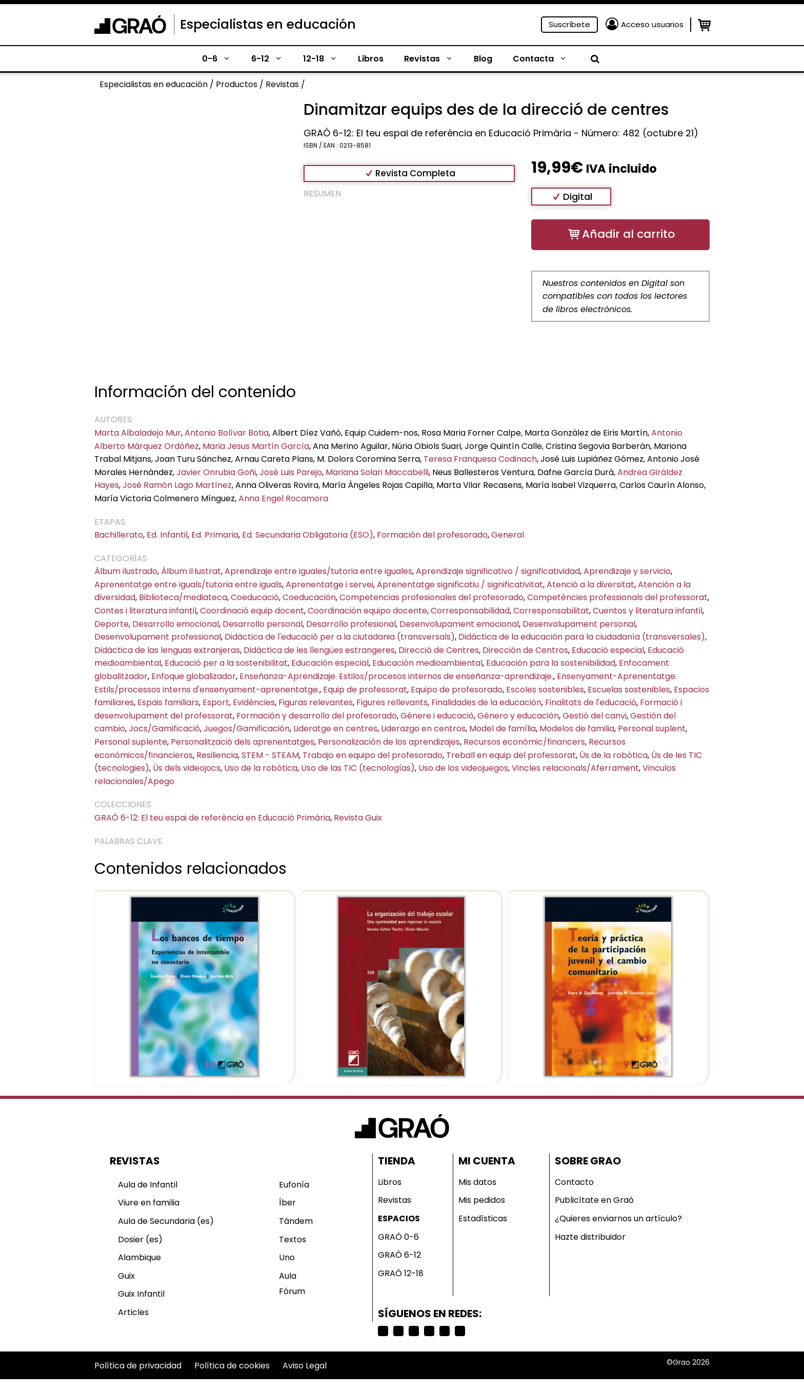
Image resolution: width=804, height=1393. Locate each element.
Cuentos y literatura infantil (647, 611)
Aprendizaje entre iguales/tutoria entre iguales (318, 571)
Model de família (502, 728)
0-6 (221, 59)
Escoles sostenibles (545, 689)
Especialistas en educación (268, 24)
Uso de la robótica (260, 768)
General (507, 535)
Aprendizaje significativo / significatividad (498, 571)
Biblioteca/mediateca (183, 597)
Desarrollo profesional (351, 624)
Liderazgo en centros (423, 728)
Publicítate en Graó (594, 1200)
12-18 (325, 59)
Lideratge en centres (335, 728)
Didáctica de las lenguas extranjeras (167, 650)
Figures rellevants (392, 702)
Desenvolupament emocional (459, 624)
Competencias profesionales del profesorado (431, 597)
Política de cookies (232, 1365)
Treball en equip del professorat (511, 755)
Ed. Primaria (214, 535)
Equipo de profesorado (456, 689)
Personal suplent (652, 728)
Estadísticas (482, 1218)
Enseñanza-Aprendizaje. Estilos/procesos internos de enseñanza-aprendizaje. (396, 676)
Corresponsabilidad (470, 611)
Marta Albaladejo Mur (137, 433)
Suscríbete (569, 24)
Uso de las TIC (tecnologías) (358, 768)
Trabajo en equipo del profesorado (373, 755)
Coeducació (255, 597)
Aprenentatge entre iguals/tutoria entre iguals (188, 584)
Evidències (254, 702)
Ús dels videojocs (186, 768)
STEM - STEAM (270, 755)
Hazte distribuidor (590, 1237)
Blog (483, 59)
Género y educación (518, 716)
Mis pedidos (481, 1200)
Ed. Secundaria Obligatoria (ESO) (307, 535)
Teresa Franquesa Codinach (480, 459)
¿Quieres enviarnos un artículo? (618, 1218)
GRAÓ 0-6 (398, 1237)
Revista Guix (358, 818)
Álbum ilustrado (125, 571)
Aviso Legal (305, 1365)
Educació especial (608, 650)
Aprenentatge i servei (329, 584)
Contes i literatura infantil (145, 611)
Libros (371, 59)
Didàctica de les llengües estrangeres (319, 650)
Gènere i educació (437, 716)
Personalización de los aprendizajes (389, 742)
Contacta (545, 59)
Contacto (574, 1182)
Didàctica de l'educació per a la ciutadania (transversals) (340, 637)
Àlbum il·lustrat (191, 571)
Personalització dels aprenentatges (242, 742)
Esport (216, 702)
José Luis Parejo (290, 472)
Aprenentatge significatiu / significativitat (460, 584)
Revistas (434, 59)
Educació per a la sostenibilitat (226, 663)
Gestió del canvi (594, 716)
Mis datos (477, 1182)
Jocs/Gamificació (164, 728)
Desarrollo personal (263, 624)
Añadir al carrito (628, 234)
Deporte (111, 624)
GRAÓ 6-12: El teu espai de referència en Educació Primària (212, 818)
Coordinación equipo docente (367, 611)
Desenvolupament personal (578, 624)
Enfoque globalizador (193, 676)
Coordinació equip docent (252, 611)
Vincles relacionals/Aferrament (575, 768)
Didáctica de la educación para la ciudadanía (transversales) (581, 637)
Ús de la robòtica (613, 755)
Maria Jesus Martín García (256, 446)
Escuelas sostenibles (629, 689)
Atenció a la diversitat (590, 584)
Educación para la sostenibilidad (550, 663)
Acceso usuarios (652, 24)
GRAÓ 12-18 (401, 1273)
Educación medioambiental (427, 663)
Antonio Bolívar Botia (227, 433)
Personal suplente (130, 742)
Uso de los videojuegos (463, 768)
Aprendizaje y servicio (627, 571)
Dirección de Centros (525, 650)
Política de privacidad (138, 1365)
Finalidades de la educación (486, 702)
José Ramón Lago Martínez (177, 485)
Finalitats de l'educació (590, 702)
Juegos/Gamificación (247, 728)
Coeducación (309, 597)
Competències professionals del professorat (617, 597)
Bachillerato (118, 535)
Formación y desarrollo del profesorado (316, 716)
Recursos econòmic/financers (524, 742)
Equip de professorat (365, 689)
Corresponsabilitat (551, 611)
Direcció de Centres (438, 650)
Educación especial (330, 663)
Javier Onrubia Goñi (216, 472)
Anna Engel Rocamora (283, 498)
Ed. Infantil (167, 535)
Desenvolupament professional (157, 637)
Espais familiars (168, 702)
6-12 (272, 59)
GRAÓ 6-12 (399, 1255)
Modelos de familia (576, 728)
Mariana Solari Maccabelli (377, 472)
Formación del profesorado (432, 535)
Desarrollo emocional (175, 624)
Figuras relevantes (315, 702)
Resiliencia (217, 755)
